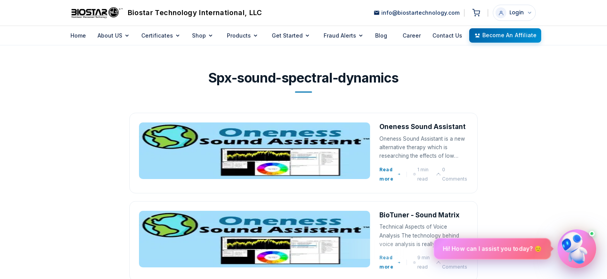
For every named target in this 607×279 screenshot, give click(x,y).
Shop (202, 35)
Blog (381, 35)
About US (114, 35)
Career (412, 35)
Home (78, 35)
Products (242, 35)
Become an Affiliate (505, 35)
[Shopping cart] (476, 12)
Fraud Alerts (344, 35)
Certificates (160, 35)
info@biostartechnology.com (420, 12)
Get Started (291, 35)
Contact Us (447, 35)
